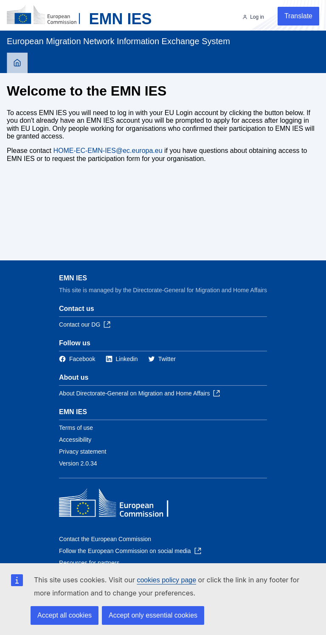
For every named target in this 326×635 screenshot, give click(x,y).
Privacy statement (82, 451)
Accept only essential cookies (153, 615)
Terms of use (76, 427)
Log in (257, 17)
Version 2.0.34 (78, 463)
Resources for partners (89, 562)
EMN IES (73, 278)
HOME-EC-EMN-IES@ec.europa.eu (107, 150)
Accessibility (75, 439)
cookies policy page (166, 580)
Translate (298, 16)
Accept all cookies (64, 615)
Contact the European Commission (105, 539)
